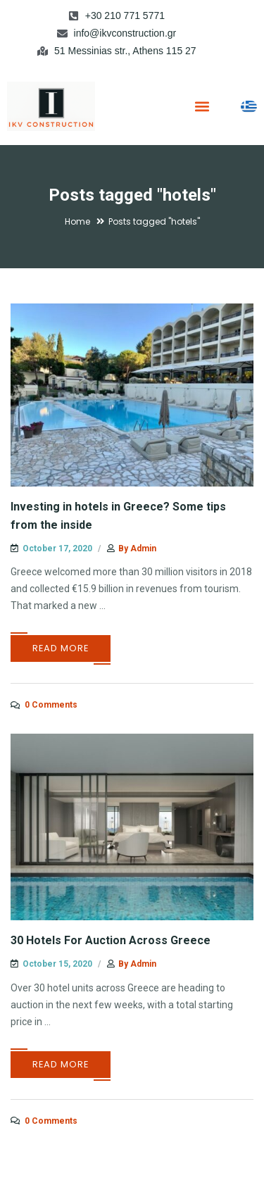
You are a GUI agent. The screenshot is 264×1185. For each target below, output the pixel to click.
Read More (60, 648)
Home (77, 221)
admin (143, 548)
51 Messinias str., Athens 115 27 (125, 50)
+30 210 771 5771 (125, 15)
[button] (201, 106)
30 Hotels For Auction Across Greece (110, 940)
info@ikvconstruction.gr (125, 33)
